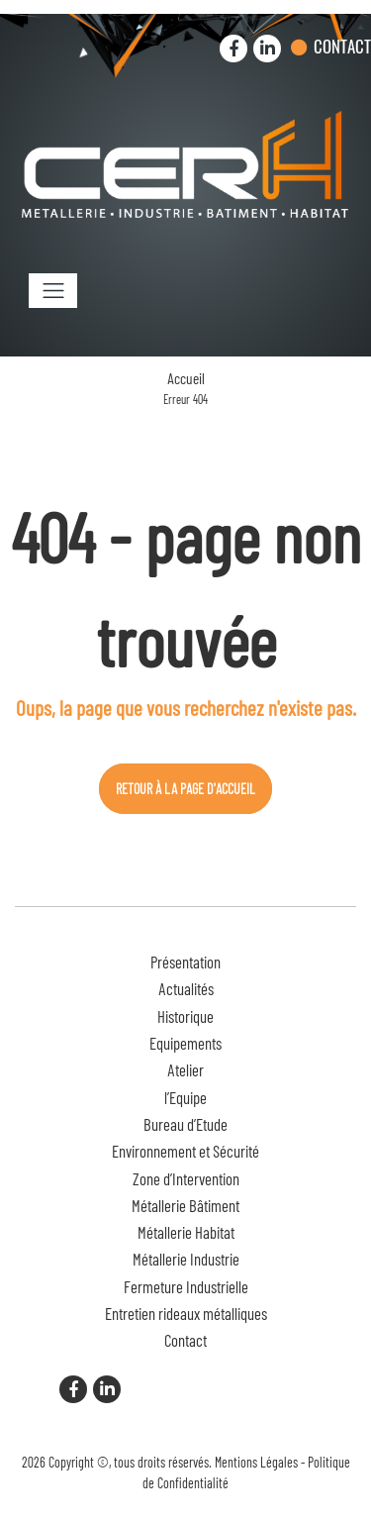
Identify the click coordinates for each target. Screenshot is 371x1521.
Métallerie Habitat (186, 1232)
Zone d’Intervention (186, 1178)
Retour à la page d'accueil (185, 788)
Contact (342, 46)
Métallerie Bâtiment (185, 1205)
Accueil (186, 378)
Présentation (185, 961)
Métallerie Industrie (186, 1258)
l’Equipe (185, 1097)
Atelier (185, 1069)
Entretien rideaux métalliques (186, 1313)
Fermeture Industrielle (186, 1286)
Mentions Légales (256, 1462)
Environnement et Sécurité (185, 1151)
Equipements (185, 1043)
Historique (185, 1016)
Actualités (186, 988)
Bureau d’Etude (185, 1124)
